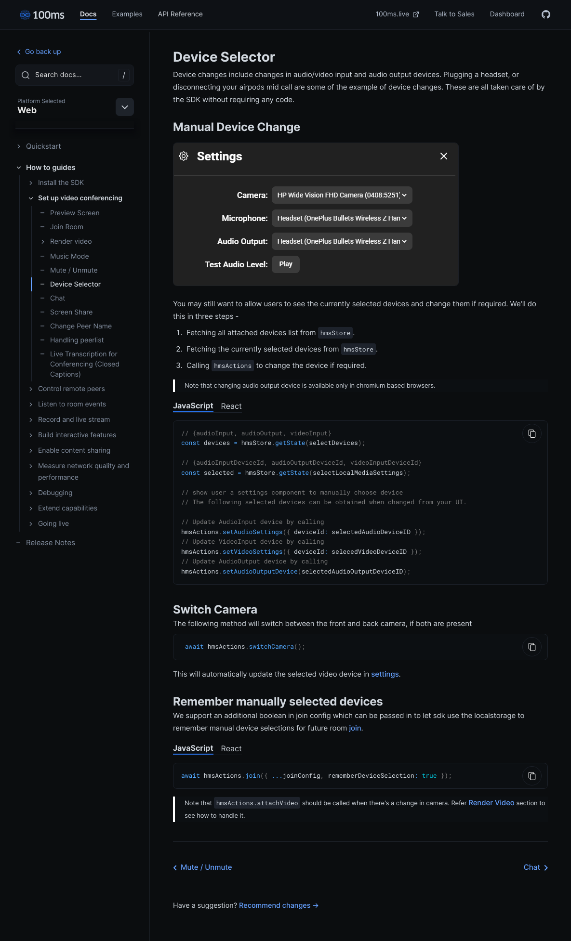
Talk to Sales (454, 14)
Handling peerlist (72, 340)
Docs (88, 14)
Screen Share (66, 312)
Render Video (491, 794)
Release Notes (45, 542)
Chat (52, 298)
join (355, 720)
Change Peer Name (76, 326)
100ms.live (397, 14)
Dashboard (507, 14)
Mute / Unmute (69, 270)
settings (384, 666)
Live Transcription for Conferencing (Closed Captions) (80, 364)
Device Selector (70, 284)
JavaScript (193, 405)
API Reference (180, 14)
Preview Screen (70, 213)
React (231, 406)
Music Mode (64, 256)
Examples (127, 14)
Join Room (61, 227)
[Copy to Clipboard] (532, 433)
